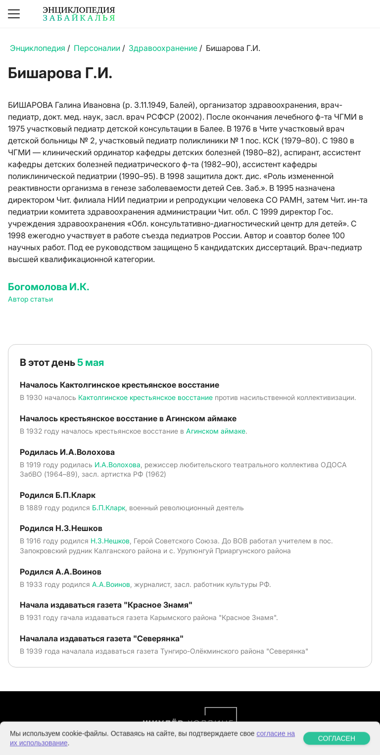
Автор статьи (30, 299)
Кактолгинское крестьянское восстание (145, 397)
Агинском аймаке (215, 431)
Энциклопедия (37, 48)
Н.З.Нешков (110, 540)
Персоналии (97, 48)
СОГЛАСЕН (336, 748)
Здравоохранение (163, 48)
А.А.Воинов (111, 584)
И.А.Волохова (118, 464)
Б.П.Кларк (108, 507)
